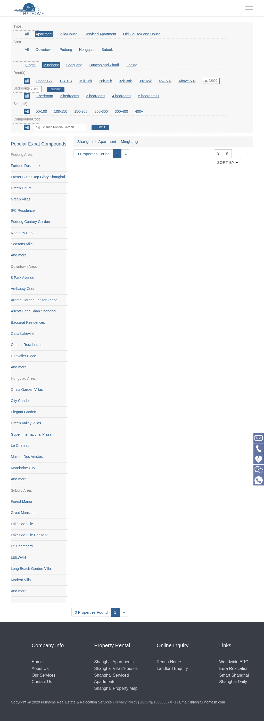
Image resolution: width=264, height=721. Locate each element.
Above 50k (186, 81)
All (27, 34)
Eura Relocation (234, 668)
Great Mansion (23, 513)
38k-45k (145, 81)
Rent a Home (169, 662)
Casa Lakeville (22, 333)
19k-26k (85, 81)
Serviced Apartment (100, 34)
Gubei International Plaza (31, 434)
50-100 (41, 111)
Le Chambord (22, 546)
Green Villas (20, 199)
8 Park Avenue (22, 278)
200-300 (101, 111)
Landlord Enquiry (172, 668)
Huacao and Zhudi (104, 65)
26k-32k (105, 81)
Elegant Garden (23, 412)
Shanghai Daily (233, 681)
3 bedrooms (95, 96)
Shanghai (85, 141)
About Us (40, 668)
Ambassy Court (23, 289)
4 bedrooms (121, 96)
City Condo (20, 401)
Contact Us (42, 681)
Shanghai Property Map (115, 688)
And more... (20, 255)
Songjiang (74, 65)
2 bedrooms (69, 96)
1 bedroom (44, 96)
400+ (139, 111)
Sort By (227, 162)
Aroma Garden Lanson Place (34, 300)
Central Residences (26, 345)
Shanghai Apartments (114, 662)
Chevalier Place (23, 356)
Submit (100, 127)
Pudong (66, 49)
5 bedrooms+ (148, 96)
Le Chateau (20, 445)
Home (37, 662)
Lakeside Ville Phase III (29, 535)
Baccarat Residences (28, 322)
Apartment (44, 34)
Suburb (107, 49)
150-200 (80, 111)
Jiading (131, 65)
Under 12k (44, 81)
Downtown (44, 49)
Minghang (51, 65)
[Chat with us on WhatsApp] (258, 480)
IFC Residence (23, 210)
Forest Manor (21, 501)
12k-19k (66, 81)
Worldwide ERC (233, 662)
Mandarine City (23, 468)
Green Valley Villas (26, 423)
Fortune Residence (26, 166)
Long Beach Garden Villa (31, 569)
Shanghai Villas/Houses (116, 668)
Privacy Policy (126, 702)
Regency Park (22, 233)
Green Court (21, 188)
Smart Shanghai (234, 675)
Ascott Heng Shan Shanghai (33, 311)
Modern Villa (21, 580)
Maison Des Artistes (27, 457)
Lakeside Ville (22, 524)
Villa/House (69, 34)
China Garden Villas (27, 389)
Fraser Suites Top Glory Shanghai (38, 177)
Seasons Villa (22, 244)
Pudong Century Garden (30, 222)
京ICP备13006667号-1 (158, 702)
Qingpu (30, 65)
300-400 (121, 111)
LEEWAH (18, 557)
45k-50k (165, 81)
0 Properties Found (93, 154)
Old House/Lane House (142, 34)
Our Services (43, 675)
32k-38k (125, 81)
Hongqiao (87, 49)
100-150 (60, 111)
